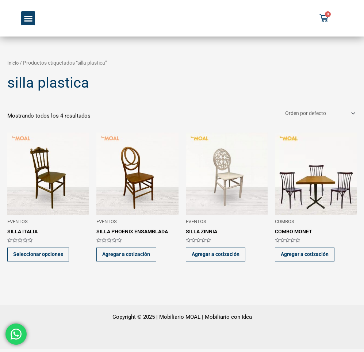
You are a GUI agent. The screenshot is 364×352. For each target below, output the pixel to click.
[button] (28, 18)
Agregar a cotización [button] (130, 256)
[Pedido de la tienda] (317, 114)
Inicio (13, 63)
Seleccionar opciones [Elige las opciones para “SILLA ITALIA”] (41, 256)
